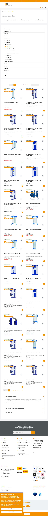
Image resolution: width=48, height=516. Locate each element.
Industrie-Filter (7, 42)
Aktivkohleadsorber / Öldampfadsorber (12, 48)
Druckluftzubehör (7, 31)
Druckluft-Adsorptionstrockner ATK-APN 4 (11, 102)
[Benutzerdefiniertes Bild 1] (35, 494)
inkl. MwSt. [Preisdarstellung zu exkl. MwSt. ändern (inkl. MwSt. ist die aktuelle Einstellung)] (43, 7)
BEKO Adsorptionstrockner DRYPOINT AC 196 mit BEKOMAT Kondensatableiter (12, 354)
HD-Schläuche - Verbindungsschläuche (12, 53)
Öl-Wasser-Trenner (8, 59)
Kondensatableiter (8, 55)
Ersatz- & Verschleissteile (9, 51)
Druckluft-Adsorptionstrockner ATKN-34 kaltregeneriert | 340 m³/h (11, 329)
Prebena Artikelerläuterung (23, 445)
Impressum (4, 442)
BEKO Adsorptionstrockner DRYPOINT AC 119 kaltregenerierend (11, 181)
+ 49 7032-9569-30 (37, 445)
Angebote (6, 68)
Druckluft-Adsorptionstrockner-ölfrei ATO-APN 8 (12, 154)
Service (5, 75)
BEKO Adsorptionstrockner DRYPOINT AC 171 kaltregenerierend (11, 279)
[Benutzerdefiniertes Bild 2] (40, 493)
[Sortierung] (35, 85)
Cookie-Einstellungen (6, 450)
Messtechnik (6, 63)
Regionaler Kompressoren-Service (24, 454)
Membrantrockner (8, 57)
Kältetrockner (7, 40)
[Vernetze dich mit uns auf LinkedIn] (26, 505)
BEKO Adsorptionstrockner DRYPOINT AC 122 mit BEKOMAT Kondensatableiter (34, 380)
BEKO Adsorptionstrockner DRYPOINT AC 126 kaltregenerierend (33, 181)
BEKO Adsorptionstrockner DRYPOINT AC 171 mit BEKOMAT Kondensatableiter (12, 303)
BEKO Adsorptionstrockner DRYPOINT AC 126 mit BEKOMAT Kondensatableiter (12, 204)
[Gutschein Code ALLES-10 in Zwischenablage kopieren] (29, 514)
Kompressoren (7, 29)
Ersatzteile (6, 35)
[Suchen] (40, 4)
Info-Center (6, 72)
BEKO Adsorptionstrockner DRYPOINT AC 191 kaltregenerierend (33, 155)
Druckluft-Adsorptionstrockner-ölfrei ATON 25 (33, 203)
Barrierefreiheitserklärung (6, 459)
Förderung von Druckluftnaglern (23, 440)
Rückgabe (20, 448)
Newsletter (4, 453)
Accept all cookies (11, 508)
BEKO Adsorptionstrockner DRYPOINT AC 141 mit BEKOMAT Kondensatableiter (34, 129)
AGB (3, 458)
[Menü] (1, 7)
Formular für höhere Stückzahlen (24, 442)
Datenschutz (4, 448)
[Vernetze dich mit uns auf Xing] (29, 505)
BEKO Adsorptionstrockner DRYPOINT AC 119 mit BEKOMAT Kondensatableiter (12, 129)
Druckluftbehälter (8, 44)
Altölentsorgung (21, 450)
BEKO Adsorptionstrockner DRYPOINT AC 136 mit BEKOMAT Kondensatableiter (34, 103)
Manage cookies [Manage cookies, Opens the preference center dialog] (11, 511)
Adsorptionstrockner (8, 46)
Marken (5, 66)
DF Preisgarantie (5, 445)
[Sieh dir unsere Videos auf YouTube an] (24, 505)
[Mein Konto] (44, 4)
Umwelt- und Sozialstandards (7, 456)
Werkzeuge (6, 33)
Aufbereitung (6, 38)
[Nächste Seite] (26, 85)
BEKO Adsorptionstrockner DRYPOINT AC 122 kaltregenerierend (33, 279)
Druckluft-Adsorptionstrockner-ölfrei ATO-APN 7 (34, 229)
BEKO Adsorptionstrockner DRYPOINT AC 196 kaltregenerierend (33, 303)
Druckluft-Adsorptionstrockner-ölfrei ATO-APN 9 (12, 229)
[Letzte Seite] (28, 85)
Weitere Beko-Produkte (9, 61)
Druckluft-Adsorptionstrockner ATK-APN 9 (33, 253)
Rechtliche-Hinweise (5, 447)
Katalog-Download (21, 447)
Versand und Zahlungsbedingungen (8, 455)
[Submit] (33, 432)
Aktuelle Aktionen (5, 440)
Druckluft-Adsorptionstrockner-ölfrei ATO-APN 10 (12, 253)
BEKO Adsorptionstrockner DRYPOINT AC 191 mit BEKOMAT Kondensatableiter (12, 380)
